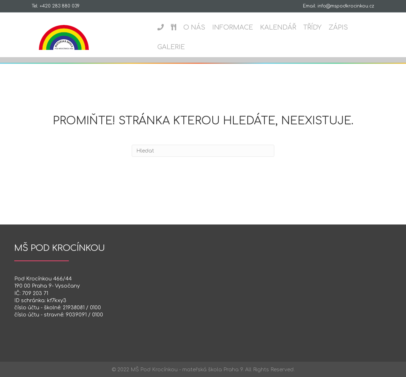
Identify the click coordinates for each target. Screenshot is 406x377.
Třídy (310, 27)
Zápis (335, 27)
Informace (230, 27)
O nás (192, 27)
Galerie (168, 47)
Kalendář (276, 27)
